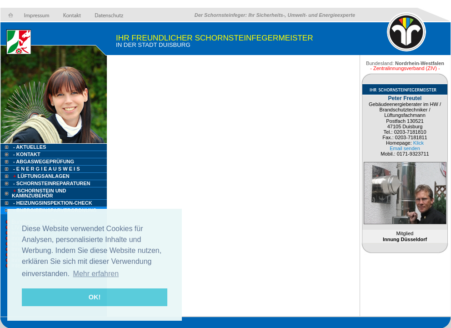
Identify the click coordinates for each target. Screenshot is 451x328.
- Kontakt (26, 154)
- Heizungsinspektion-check (52, 203)
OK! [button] (94, 297)
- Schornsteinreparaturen (51, 183)
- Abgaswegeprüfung (43, 161)
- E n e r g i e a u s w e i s (46, 169)
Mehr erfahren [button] (96, 274)
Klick (418, 143)
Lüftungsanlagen (41, 176)
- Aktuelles (29, 147)
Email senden (405, 148)
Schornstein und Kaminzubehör (39, 193)
